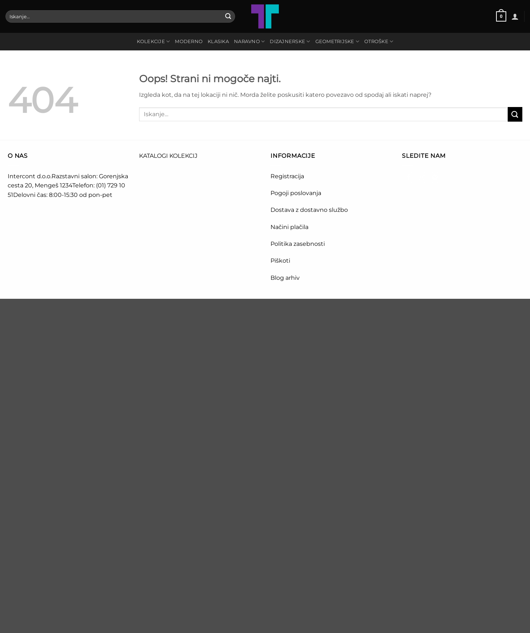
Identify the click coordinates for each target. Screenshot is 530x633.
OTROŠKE (378, 41)
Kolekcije (153, 41)
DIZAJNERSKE (290, 41)
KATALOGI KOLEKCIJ (168, 155)
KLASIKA (218, 41)
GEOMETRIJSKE (337, 41)
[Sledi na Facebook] (409, 178)
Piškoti (280, 260)
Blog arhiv (285, 277)
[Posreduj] (228, 16)
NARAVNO (249, 41)
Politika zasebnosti (297, 243)
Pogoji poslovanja (295, 193)
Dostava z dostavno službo (309, 209)
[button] (501, 16)
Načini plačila (289, 227)
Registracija (287, 176)
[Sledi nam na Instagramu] (422, 178)
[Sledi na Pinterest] (435, 178)
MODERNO (189, 41)
